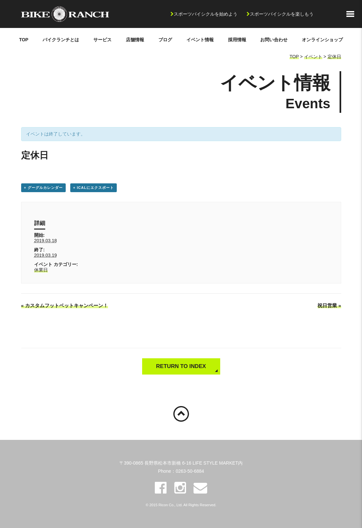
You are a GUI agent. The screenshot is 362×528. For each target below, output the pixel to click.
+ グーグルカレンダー (43, 188)
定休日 (334, 56)
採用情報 (237, 39)
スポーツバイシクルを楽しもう (282, 14)
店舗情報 (135, 39)
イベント (313, 56)
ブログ (165, 39)
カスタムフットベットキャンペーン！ (64, 305)
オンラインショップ (322, 39)
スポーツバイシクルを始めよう (205, 14)
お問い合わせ (274, 39)
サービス (102, 39)
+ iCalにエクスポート (93, 188)
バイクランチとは (61, 39)
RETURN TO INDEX (181, 366)
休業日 (41, 269)
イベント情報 (200, 39)
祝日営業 (329, 305)
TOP (24, 39)
